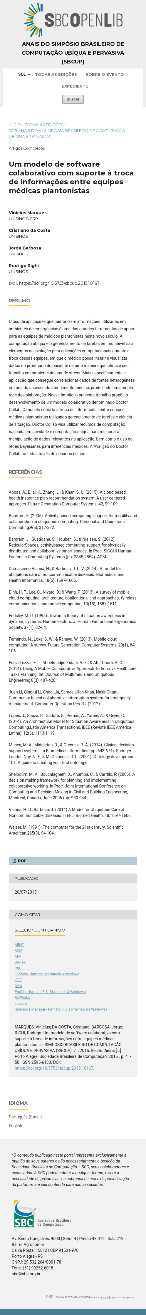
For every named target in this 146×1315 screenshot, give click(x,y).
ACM (18, 951)
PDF (22, 860)
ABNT (19, 945)
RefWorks (22, 998)
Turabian (21, 1003)
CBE (18, 968)
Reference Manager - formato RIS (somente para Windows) (61, 1009)
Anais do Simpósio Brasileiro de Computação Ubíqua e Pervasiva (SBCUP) (73, 53)
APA (18, 956)
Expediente (75, 86)
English (15, 1125)
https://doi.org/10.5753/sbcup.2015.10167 (59, 283)
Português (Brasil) (25, 1117)
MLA (18, 986)
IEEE (18, 980)
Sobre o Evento (105, 74)
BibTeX (20, 962)
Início (15, 124)
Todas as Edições (56, 74)
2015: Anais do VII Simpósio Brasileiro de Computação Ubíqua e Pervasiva (67, 133)
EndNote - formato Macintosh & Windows (47, 974)
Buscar (72, 99)
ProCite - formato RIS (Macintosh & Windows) (50, 992)
